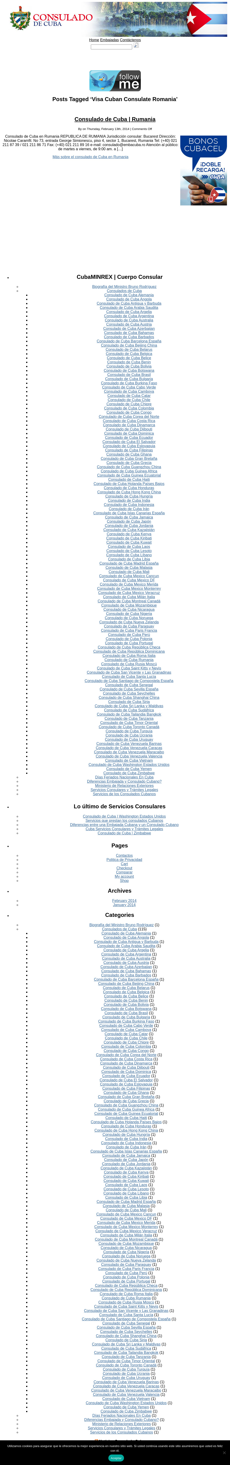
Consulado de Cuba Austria (129, 324)
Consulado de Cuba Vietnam (129, 760)
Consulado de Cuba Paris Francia (129, 630)
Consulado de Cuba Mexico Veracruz (129, 593)
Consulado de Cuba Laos (129, 547)
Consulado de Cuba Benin (129, 362)
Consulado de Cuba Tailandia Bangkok (129, 714)
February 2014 (124, 901)
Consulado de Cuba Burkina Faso (129, 383)
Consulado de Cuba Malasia (129, 568)
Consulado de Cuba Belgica (129, 354)
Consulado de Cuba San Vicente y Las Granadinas (129, 672)
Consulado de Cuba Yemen (129, 769)
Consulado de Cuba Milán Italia (129, 597)
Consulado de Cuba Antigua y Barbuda (129, 303)
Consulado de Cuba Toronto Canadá (129, 727)
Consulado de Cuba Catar (129, 396)
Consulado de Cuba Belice (129, 358)
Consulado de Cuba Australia (129, 320)
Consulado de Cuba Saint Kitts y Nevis (129, 668)
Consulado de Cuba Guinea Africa (129, 471)
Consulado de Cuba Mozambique (129, 605)
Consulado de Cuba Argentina (129, 316)
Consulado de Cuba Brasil (129, 375)
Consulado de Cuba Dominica (129, 433)
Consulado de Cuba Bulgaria (129, 379)
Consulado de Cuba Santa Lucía (129, 677)
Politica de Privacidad (124, 860)
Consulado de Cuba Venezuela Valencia (129, 756)
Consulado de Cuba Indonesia (129, 505)
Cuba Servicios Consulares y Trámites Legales (124, 829)
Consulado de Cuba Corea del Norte (129, 417)
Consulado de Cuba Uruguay (129, 739)
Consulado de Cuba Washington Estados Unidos (128, 765)
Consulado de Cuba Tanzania (129, 719)
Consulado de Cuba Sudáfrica (129, 710)
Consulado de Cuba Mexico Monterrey (129, 589)
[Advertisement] (115, 59)
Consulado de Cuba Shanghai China (129, 698)
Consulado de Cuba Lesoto (129, 551)
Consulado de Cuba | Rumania (115, 119)
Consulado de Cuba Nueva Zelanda (129, 622)
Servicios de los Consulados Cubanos (124, 794)
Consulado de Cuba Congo (129, 412)
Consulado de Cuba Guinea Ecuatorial (129, 475)
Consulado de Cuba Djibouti (129, 429)
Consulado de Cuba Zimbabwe (129, 773)
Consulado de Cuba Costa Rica (129, 421)
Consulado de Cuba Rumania (129, 660)
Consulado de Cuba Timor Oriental (129, 723)
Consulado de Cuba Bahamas (129, 333)
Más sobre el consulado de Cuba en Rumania (90, 157)
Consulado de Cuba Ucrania (129, 735)
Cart (124, 864)
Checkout (124, 868)
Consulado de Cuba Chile (129, 400)
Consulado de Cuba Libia (129, 559)
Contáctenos (130, 40)
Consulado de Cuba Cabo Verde (129, 387)
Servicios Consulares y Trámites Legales (124, 790)
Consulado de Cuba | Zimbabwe (124, 833)
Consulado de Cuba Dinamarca (129, 425)
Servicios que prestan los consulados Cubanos (124, 821)
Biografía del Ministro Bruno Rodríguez (124, 287)
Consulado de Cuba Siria (129, 702)
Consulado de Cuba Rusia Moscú (129, 664)
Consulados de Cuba (124, 291)
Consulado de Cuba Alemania (129, 295)
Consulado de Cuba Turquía (129, 731)
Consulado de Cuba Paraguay (129, 626)
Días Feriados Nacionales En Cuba (124, 777)
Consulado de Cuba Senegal (129, 685)
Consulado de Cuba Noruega (129, 618)
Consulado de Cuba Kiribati (129, 538)
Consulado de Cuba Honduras (129, 488)
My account (124, 876)
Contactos (124, 855)
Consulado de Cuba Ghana (129, 454)
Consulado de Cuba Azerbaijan (129, 329)
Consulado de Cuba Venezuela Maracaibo (129, 752)
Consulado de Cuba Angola (129, 299)
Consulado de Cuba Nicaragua (129, 609)
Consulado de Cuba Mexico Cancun (129, 576)
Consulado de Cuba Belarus (129, 350)
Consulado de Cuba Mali (129, 572)
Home (94, 40)
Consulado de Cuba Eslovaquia (129, 446)
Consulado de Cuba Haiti (129, 480)
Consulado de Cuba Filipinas (129, 450)
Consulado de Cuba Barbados (129, 337)
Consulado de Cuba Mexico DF (129, 580)
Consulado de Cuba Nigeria (129, 614)
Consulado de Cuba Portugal (129, 643)
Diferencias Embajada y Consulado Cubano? (124, 781)
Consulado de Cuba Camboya (129, 391)
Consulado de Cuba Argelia (129, 312)
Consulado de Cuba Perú (129, 635)
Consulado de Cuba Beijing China (129, 345)
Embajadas (109, 40)
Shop (124, 881)
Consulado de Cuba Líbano (129, 555)
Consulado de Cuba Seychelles (129, 693)
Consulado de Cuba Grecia (129, 463)
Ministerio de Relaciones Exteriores (124, 786)
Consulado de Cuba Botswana (129, 370)
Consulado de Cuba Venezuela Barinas (129, 744)
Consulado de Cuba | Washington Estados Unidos (124, 816)
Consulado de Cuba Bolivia (129, 366)
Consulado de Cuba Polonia (129, 639)
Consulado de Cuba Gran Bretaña (129, 459)
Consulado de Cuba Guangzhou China (129, 467)
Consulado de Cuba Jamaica (129, 517)
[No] (224, 1452)
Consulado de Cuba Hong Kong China (129, 492)
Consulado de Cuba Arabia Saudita (129, 308)
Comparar (124, 872)
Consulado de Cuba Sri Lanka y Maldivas (129, 706)
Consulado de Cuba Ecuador (129, 438)
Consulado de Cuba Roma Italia (129, 656)
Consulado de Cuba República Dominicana (129, 651)
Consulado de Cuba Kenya (129, 534)
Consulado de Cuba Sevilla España (129, 689)
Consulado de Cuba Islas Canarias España (129, 513)
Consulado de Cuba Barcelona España (129, 341)
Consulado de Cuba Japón (129, 521)
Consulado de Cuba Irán (129, 509)
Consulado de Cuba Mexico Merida (129, 584)
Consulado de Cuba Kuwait (129, 542)
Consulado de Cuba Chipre (129, 404)
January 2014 (124, 905)
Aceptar (116, 1458)
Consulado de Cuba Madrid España (129, 563)
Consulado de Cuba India (129, 500)
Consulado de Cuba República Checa (129, 647)
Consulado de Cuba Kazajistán (129, 530)
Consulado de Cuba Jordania (129, 526)
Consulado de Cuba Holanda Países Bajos (129, 484)
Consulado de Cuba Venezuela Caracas (129, 748)
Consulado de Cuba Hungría (129, 496)
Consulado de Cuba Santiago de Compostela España (129, 681)
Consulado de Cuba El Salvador (129, 442)
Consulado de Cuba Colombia (129, 408)
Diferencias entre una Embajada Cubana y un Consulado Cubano (124, 825)
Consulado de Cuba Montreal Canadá (129, 601)
